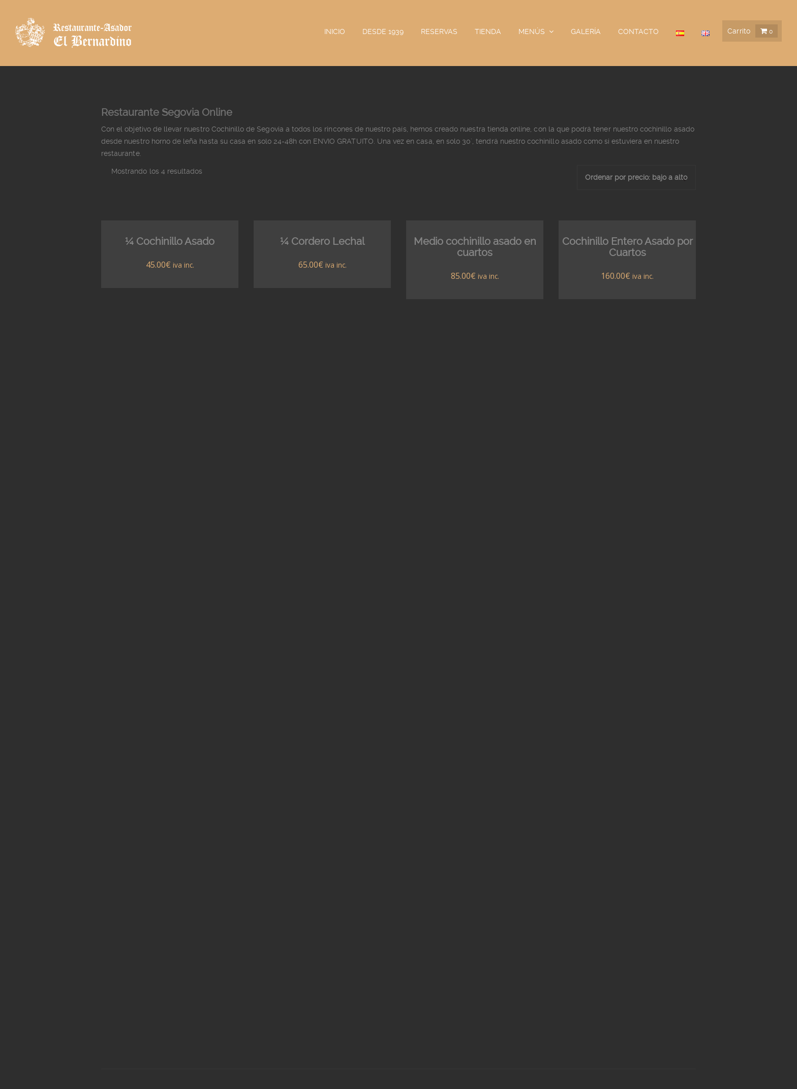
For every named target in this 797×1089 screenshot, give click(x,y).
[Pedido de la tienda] (636, 177)
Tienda (488, 31)
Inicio (334, 31)
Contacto (638, 31)
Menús (531, 31)
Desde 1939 (383, 31)
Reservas (439, 31)
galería (586, 31)
